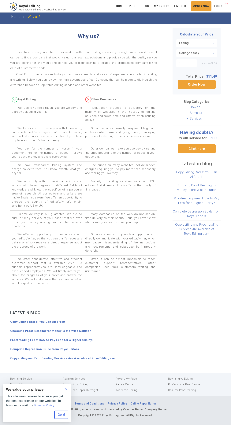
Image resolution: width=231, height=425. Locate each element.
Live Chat (181, 6)
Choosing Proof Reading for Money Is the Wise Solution (50, 331)
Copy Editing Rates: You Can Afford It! (37, 321)
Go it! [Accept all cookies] (61, 414)
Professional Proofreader (184, 384)
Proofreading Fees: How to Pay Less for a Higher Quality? (52, 340)
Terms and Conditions (89, 403)
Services (196, 118)
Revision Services (74, 378)
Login (218, 6)
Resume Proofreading (182, 390)
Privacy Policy (117, 403)
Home (120, 6)
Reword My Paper (127, 378)
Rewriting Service (21, 378)
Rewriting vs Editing (180, 378)
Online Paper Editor (143, 403)
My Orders (162, 6)
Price (133, 6)
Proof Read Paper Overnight (80, 390)
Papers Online (124, 384)
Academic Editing (126, 390)
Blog (145, 6)
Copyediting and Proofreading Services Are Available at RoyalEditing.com (196, 229)
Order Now (201, 6)
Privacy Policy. (44, 405)
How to (195, 107)
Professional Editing (75, 384)
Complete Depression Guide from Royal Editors (44, 349)
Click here (196, 149)
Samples (196, 113)
